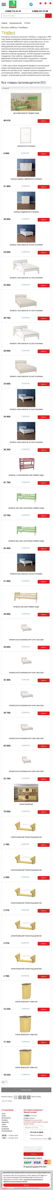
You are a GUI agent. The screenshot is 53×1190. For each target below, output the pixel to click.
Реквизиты (5, 1122)
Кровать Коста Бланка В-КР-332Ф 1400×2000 (26, 673)
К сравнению (25, 153)
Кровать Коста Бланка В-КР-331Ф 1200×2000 (26, 640)
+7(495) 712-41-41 (13, 11)
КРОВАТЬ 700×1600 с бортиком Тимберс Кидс (26, 508)
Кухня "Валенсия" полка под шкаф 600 (26, 936)
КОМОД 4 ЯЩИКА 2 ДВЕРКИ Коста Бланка (26, 179)
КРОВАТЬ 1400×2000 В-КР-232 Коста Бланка (26, 343)
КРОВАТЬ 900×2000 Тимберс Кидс (26, 607)
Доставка (5, 1120)
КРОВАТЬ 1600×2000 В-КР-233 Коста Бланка (26, 409)
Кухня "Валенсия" (26, 804)
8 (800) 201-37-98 (40, 11)
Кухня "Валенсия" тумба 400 (26, 1034)
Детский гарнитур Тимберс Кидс (26, 113)
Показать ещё (26, 1090)
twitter (14, 1143)
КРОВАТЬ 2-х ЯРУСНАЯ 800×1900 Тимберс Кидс (26, 475)
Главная (4, 23)
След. (33, 1096)
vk (4, 1143)
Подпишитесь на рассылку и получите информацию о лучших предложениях (36, 1122)
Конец (38, 1096)
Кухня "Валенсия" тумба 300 (26, 1002)
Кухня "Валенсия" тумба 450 (26, 1067)
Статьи (4, 1124)
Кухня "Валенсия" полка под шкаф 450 (26, 903)
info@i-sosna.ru (29, 1118)
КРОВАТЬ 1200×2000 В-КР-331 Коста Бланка (26, 311)
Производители (15, 23)
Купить (43, 121)
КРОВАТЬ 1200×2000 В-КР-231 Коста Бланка (26, 278)
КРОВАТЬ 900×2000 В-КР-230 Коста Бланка (26, 574)
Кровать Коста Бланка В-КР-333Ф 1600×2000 (26, 705)
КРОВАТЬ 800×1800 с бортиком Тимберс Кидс (26, 541)
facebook (9, 1143)
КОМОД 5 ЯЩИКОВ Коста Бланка (26, 212)
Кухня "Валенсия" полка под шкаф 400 (26, 870)
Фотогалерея (6, 1117)
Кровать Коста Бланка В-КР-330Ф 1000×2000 (26, 771)
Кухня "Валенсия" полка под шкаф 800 (26, 969)
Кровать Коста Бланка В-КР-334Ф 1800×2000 (26, 738)
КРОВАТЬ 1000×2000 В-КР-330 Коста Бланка (26, 245)
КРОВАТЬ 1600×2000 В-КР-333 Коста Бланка (26, 442)
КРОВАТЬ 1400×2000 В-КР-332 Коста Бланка (26, 376)
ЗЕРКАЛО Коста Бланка (26, 146)
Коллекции (5, 1128)
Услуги (4, 1115)
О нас (3, 1113)
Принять (26, 1185)
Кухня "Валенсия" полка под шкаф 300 (26, 837)
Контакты (5, 1126)
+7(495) (27, 1116)
